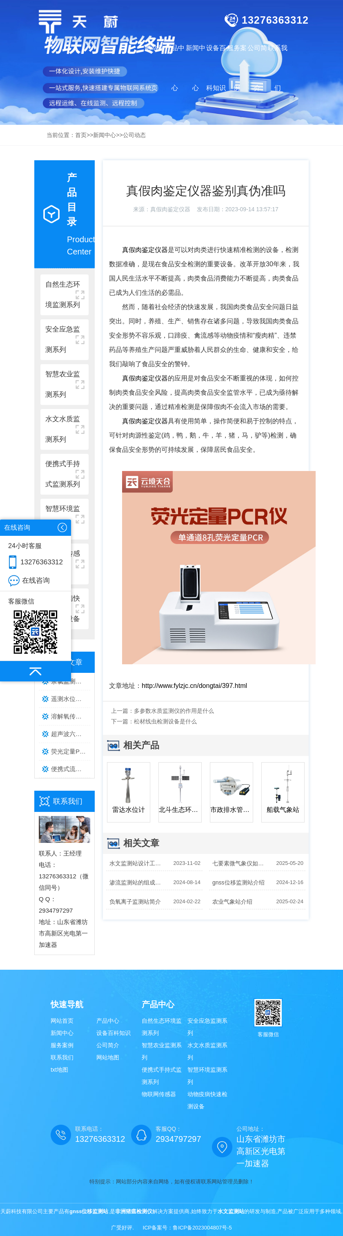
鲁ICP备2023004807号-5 (202, 1228)
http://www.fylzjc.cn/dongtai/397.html (194, 685)
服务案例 (62, 1045)
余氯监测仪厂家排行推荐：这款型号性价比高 (70, 681)
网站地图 (107, 1057)
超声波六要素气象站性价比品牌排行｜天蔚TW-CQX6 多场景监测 (70, 733)
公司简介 (107, 1045)
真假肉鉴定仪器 (170, 209)
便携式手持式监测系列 (162, 1075)
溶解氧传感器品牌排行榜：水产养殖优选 (70, 716)
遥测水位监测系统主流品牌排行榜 (70, 698)
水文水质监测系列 (207, 1051)
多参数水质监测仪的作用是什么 (174, 711)
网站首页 (154, 67)
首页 (81, 135)
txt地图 (59, 1069)
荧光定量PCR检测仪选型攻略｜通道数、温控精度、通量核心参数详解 (70, 751)
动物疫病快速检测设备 (207, 1100)
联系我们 (62, 1057)
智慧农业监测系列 (162, 1051)
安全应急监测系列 (207, 1026)
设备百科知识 (113, 1033)
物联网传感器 (159, 1094)
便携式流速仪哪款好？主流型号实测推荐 (70, 768)
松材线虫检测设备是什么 (165, 721)
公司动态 (134, 135)
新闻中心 (104, 135)
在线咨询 (36, 580)
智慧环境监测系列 (207, 1075)
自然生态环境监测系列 (162, 1026)
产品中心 (107, 1020)
